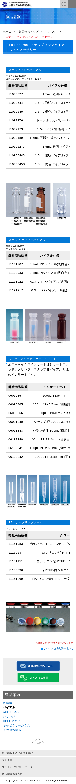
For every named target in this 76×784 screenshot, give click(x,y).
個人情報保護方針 (12, 773)
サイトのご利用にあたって (17, 766)
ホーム (7, 31)
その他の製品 (12, 730)
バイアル (51, 31)
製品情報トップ (29, 31)
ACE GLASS (11, 712)
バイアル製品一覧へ (58, 648)
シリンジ (9, 716)
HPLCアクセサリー (16, 721)
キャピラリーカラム (16, 725)
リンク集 (7, 760)
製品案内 (12, 695)
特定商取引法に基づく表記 (17, 753)
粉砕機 (7, 703)
